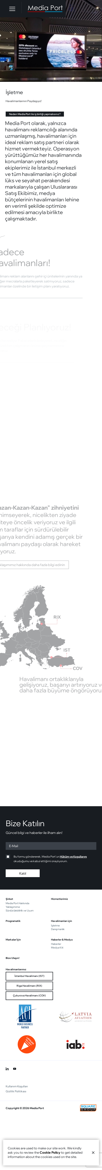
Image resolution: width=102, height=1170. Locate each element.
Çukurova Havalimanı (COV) (29, 995)
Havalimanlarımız (16, 969)
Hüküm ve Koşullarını (73, 856)
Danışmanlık (58, 929)
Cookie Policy (50, 1152)
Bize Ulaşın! (12, 958)
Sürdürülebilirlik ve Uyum (20, 910)
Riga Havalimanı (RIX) (29, 985)
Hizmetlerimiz (59, 899)
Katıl (22, 873)
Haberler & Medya (62, 939)
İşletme (55, 925)
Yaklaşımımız (13, 906)
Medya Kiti (57, 947)
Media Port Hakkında (17, 903)
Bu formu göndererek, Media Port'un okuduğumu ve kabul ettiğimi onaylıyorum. (46, 858)
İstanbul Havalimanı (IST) (29, 976)
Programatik (13, 921)
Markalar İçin (13, 939)
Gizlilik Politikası (16, 1091)
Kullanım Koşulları (17, 1086)
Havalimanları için (61, 921)
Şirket (9, 899)
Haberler (56, 943)
